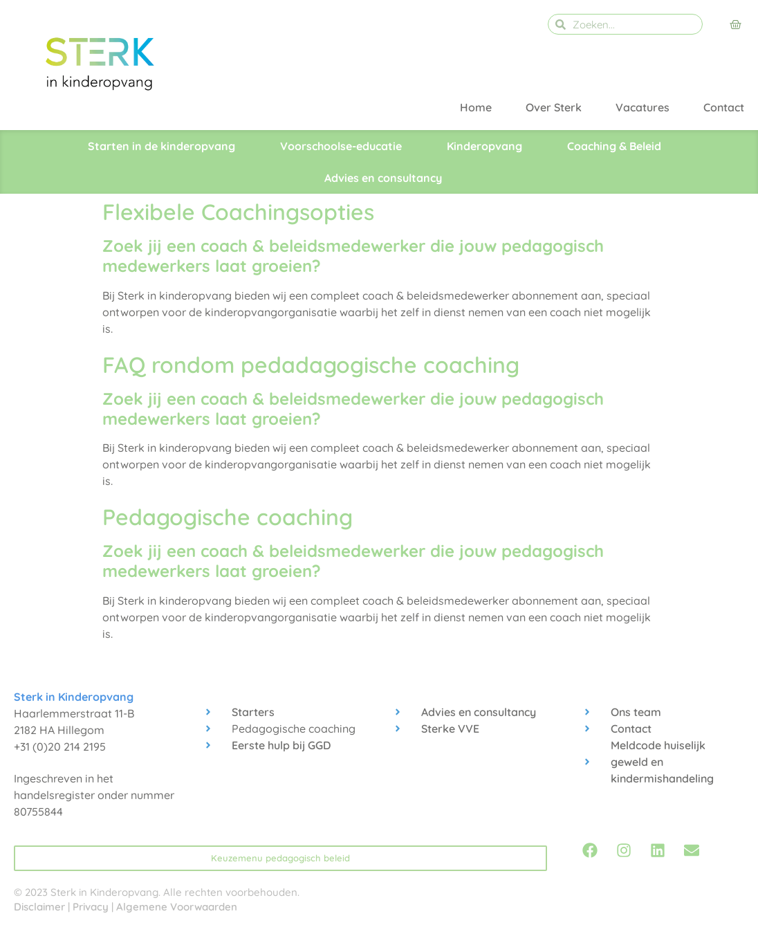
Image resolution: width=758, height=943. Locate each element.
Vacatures (642, 107)
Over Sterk (554, 107)
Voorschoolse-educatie (341, 146)
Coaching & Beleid (614, 146)
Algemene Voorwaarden (176, 906)
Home (476, 107)
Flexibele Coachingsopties (238, 212)
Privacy (91, 906)
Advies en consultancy (383, 178)
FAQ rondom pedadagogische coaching (310, 364)
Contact (723, 107)
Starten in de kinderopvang (161, 146)
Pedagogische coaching (227, 517)
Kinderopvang (484, 146)
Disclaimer (39, 906)
